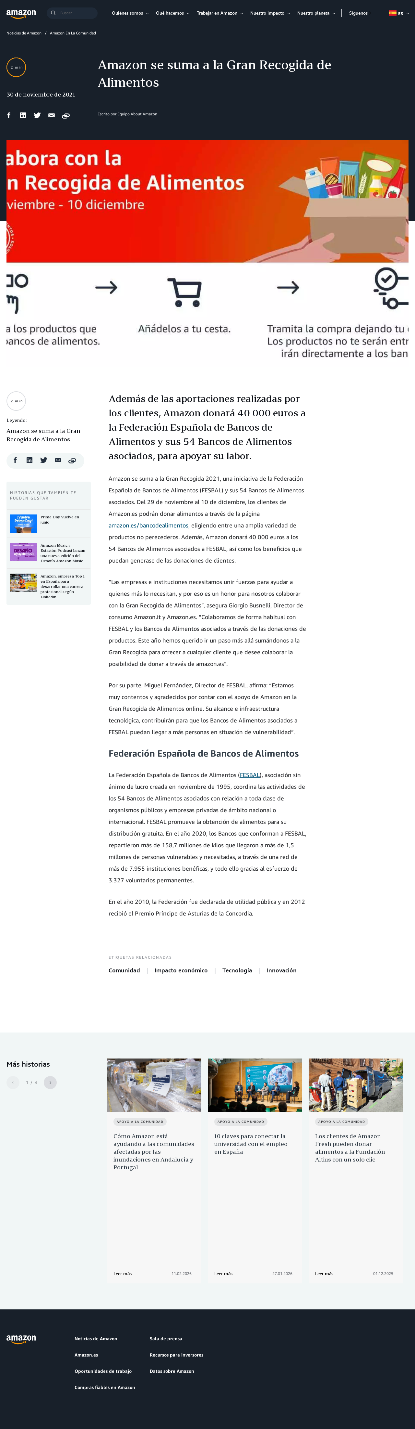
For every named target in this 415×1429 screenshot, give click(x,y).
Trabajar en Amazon (217, 13)
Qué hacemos (170, 13)
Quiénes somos (127, 13)
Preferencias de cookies (192, 1393)
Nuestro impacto (267, 13)
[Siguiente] (50, 1082)
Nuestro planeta (313, 13)
